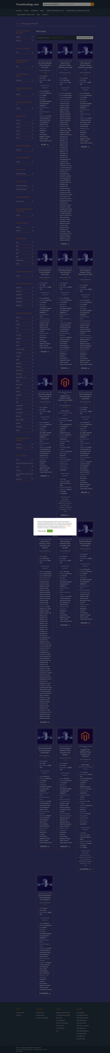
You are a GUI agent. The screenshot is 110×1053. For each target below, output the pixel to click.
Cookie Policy (67, 526)
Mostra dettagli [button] (42, 531)
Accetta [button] (50, 531)
